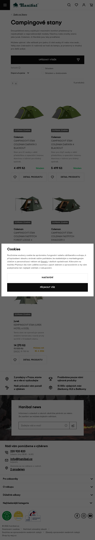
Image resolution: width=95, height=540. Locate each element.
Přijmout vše (47, 287)
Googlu (44, 261)
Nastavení (47, 277)
